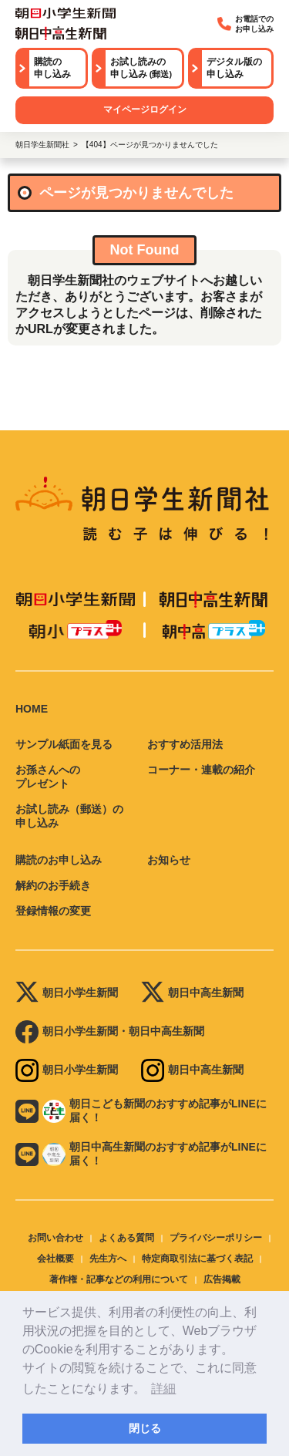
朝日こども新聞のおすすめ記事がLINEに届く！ (141, 1110)
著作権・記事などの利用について (118, 1279)
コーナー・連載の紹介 (201, 769)
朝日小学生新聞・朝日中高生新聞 (109, 1031)
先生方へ (107, 1258)
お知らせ (168, 860)
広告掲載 (221, 1279)
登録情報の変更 (53, 911)
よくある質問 (126, 1237)
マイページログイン (145, 109)
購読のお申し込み (58, 860)
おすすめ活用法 (185, 744)
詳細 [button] (163, 1388)
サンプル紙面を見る (64, 744)
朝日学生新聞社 (42, 144)
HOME (31, 709)
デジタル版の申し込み (234, 67)
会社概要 (55, 1258)
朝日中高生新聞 (192, 993)
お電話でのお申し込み (245, 24)
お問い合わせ (55, 1237)
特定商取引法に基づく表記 (197, 1258)
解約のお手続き (53, 885)
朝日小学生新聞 (66, 993)
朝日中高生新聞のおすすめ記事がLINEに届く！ (141, 1154)
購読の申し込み (52, 67)
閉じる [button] (145, 1428)
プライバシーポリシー (216, 1237)
